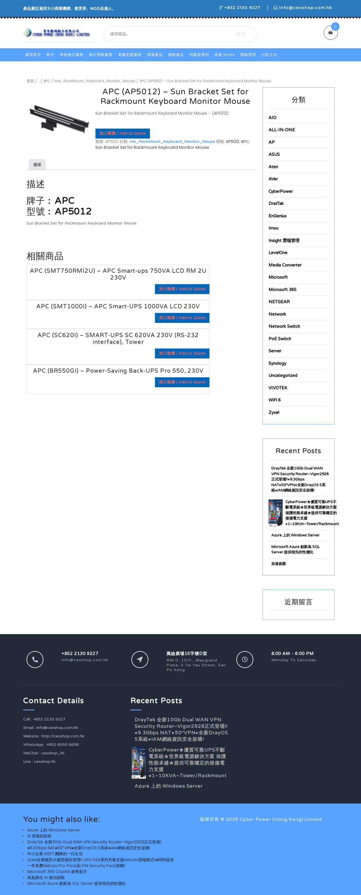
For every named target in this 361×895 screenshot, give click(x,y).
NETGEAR (279, 301)
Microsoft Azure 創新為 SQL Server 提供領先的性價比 (76, 883)
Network (277, 314)
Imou (273, 228)
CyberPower (280, 191)
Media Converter (284, 265)
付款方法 (269, 55)
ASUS (274, 154)
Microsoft (278, 277)
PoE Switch (279, 338)
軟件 (50, 55)
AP (271, 142)
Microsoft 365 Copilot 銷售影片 (57, 871)
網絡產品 (176, 55)
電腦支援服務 (130, 55)
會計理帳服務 (101, 55)
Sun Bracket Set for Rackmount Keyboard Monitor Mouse (152, 147)
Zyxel (273, 412)
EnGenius (277, 216)
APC (46, 81)
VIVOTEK (277, 387)
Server (274, 350)
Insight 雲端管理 (284, 240)
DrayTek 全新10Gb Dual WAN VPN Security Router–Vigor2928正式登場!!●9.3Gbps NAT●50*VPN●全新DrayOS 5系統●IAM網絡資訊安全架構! (300, 479)
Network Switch (284, 326)
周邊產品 (155, 55)
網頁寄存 (33, 55)
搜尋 (241, 34)
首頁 (30, 81)
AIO (272, 117)
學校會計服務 (71, 55)
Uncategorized (282, 375)
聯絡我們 (248, 55)
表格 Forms (224, 55)
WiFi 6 (274, 400)
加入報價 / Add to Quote (123, 133)
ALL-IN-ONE (281, 129)
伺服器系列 (199, 55)
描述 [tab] (37, 164)
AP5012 (232, 141)
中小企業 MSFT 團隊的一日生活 (55, 854)
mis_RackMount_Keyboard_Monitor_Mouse (94, 81)
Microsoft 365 (282, 289)
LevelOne (277, 252)
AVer (273, 179)
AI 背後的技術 (39, 836)
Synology (277, 363)
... (38, 81)
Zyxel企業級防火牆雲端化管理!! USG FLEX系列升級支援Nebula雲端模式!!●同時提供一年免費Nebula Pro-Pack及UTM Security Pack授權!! (100, 862)
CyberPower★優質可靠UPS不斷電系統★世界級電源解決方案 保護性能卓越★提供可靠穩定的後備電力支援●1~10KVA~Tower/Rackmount (312, 513)
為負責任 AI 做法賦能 (46, 877)
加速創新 (278, 564)
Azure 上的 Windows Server (295, 535)
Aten (273, 166)
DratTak (276, 203)
